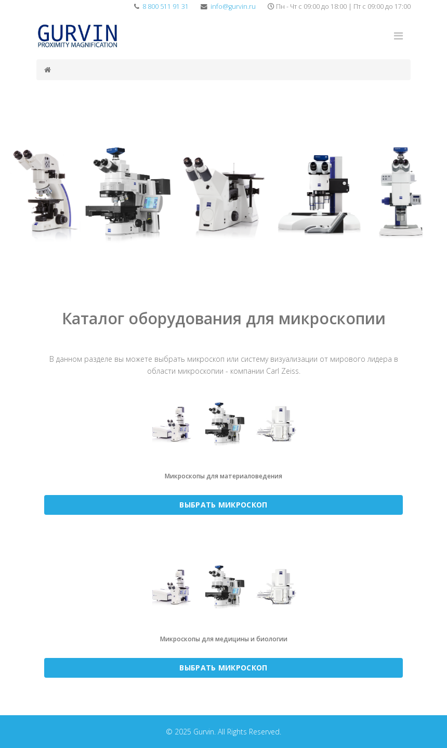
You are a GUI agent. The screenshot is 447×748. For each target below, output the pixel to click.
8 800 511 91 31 (165, 6)
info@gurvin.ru (233, 6)
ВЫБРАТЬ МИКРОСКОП (223, 505)
